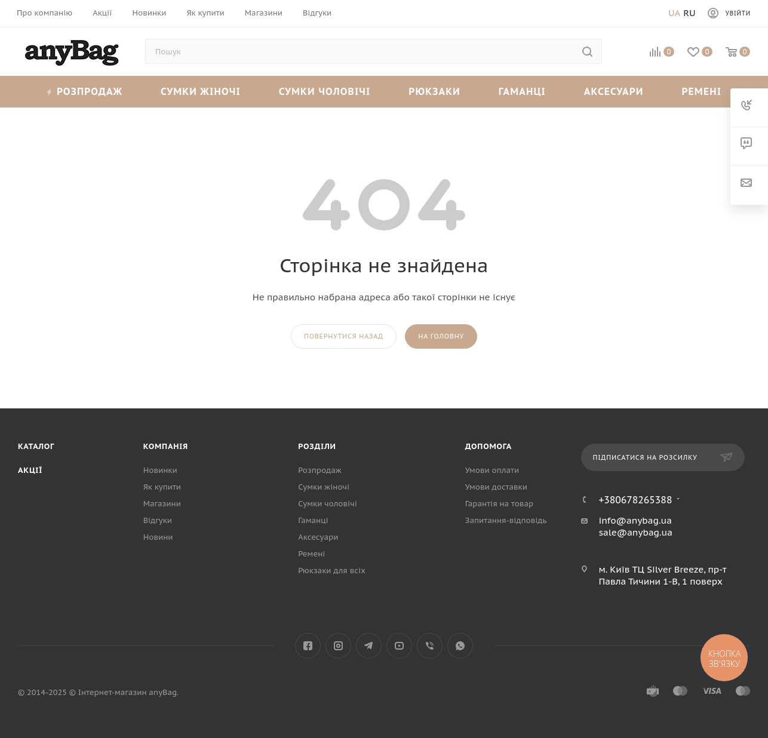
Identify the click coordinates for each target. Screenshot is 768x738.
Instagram (338, 646)
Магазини (162, 504)
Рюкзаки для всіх (331, 570)
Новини (158, 537)
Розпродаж (84, 91)
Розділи (317, 446)
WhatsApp (460, 646)
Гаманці (522, 91)
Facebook (308, 646)
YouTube (399, 646)
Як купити (162, 487)
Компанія (165, 446)
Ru (689, 13)
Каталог (36, 446)
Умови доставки (496, 487)
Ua (674, 13)
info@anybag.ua (634, 520)
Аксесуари (614, 91)
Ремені (701, 91)
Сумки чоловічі (325, 91)
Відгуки (157, 520)
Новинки (160, 470)
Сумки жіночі (201, 91)
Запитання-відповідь (506, 520)
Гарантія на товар (499, 504)
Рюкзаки (434, 91)
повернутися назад (343, 336)
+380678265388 (635, 500)
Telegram (369, 646)
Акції (30, 470)
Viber (430, 646)
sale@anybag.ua (635, 532)
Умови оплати (492, 470)
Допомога (488, 446)
